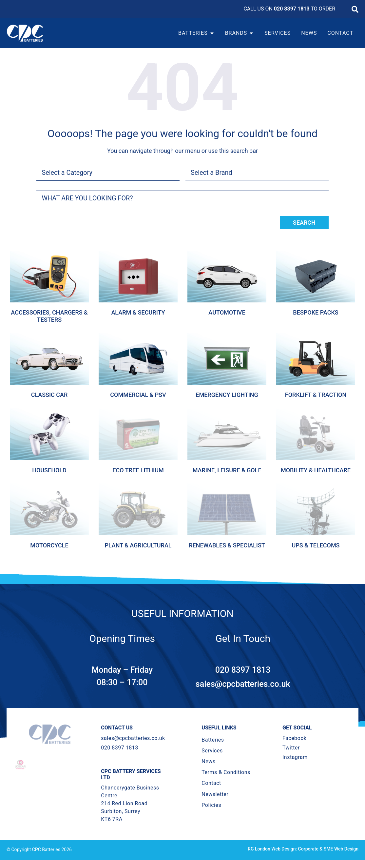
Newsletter (215, 794)
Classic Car (49, 395)
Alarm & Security (138, 312)
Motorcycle (49, 545)
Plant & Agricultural (138, 545)
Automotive (226, 312)
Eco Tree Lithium (137, 470)
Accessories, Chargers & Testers (49, 316)
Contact (211, 783)
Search (304, 222)
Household (49, 470)
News (208, 762)
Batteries (213, 740)
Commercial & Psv (138, 395)
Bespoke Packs (315, 312)
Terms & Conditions (226, 772)
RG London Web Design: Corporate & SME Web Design (303, 849)
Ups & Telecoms (315, 545)
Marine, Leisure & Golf (227, 470)
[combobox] (182, 198)
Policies (211, 805)
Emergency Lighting (227, 395)
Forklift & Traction (315, 395)
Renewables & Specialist (227, 545)
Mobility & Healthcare (316, 470)
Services (212, 750)
